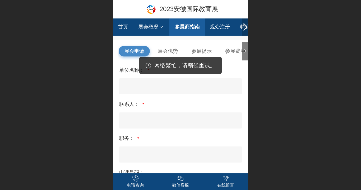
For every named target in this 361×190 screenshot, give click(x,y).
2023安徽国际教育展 (189, 8)
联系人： (130, 104)
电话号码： (131, 172)
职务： (127, 138)
